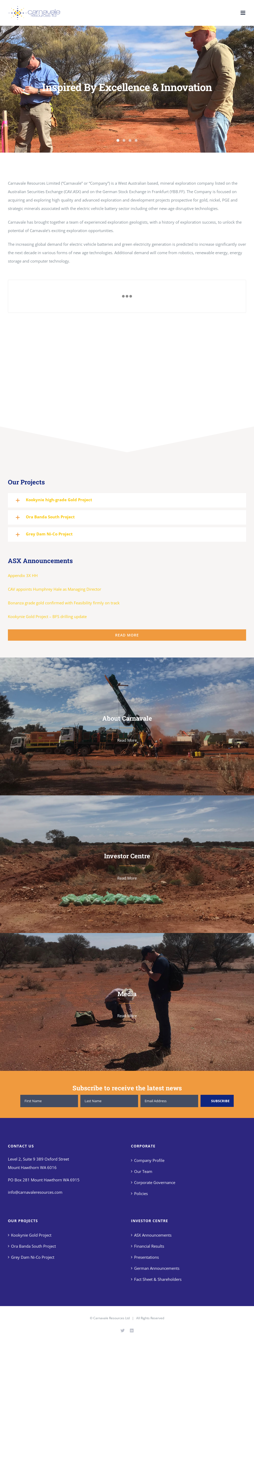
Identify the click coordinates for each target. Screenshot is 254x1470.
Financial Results (149, 1246)
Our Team (143, 1171)
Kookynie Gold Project (31, 1235)
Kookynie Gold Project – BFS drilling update (47, 616)
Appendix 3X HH (23, 575)
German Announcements (156, 1268)
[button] (127, 500)
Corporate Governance (154, 1182)
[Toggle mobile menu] (243, 13)
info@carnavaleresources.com (35, 1192)
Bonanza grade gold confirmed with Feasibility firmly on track (64, 602)
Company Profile (149, 1160)
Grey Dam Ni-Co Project (32, 1257)
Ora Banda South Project (33, 1246)
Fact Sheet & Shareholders (158, 1279)
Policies (141, 1193)
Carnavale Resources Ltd (111, 1318)
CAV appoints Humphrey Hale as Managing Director (54, 589)
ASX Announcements (153, 1235)
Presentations (146, 1257)
